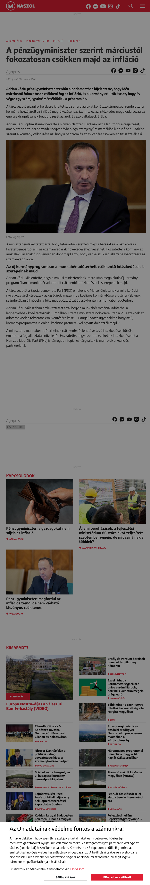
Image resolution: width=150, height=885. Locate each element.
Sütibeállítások (65, 877)
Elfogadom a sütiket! (117, 877)
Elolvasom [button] (77, 869)
